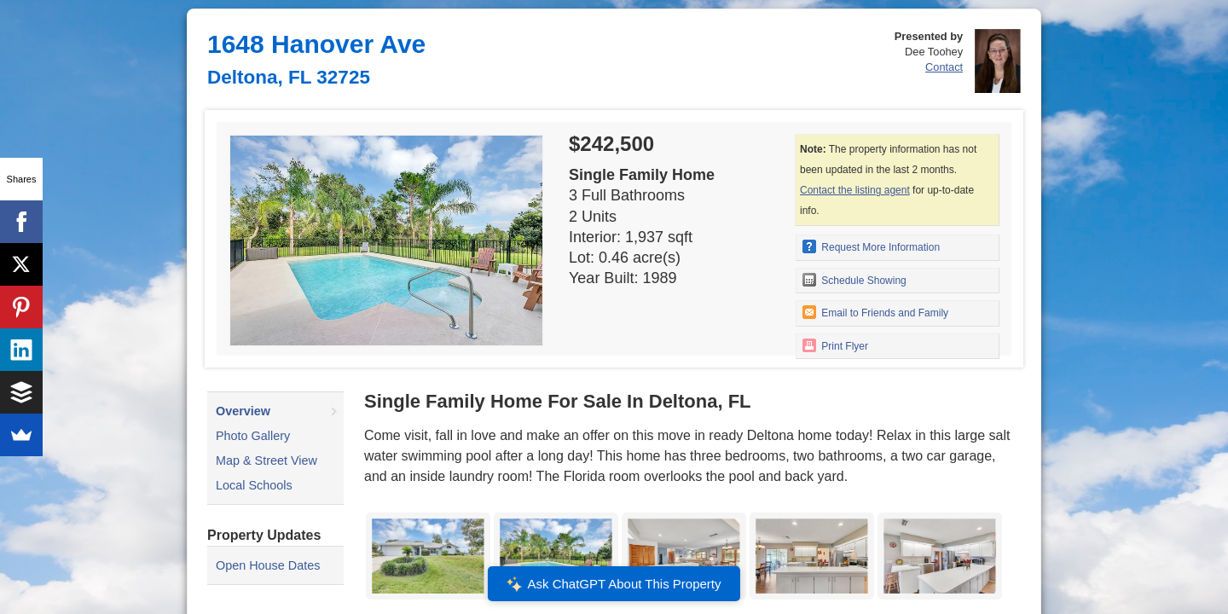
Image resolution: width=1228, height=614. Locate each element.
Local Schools (254, 485)
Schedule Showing (854, 280)
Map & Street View (266, 460)
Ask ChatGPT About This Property (614, 584)
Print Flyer (835, 345)
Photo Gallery (253, 436)
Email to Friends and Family (875, 312)
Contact (944, 67)
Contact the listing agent (855, 190)
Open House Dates (268, 565)
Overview (243, 411)
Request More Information (871, 246)
